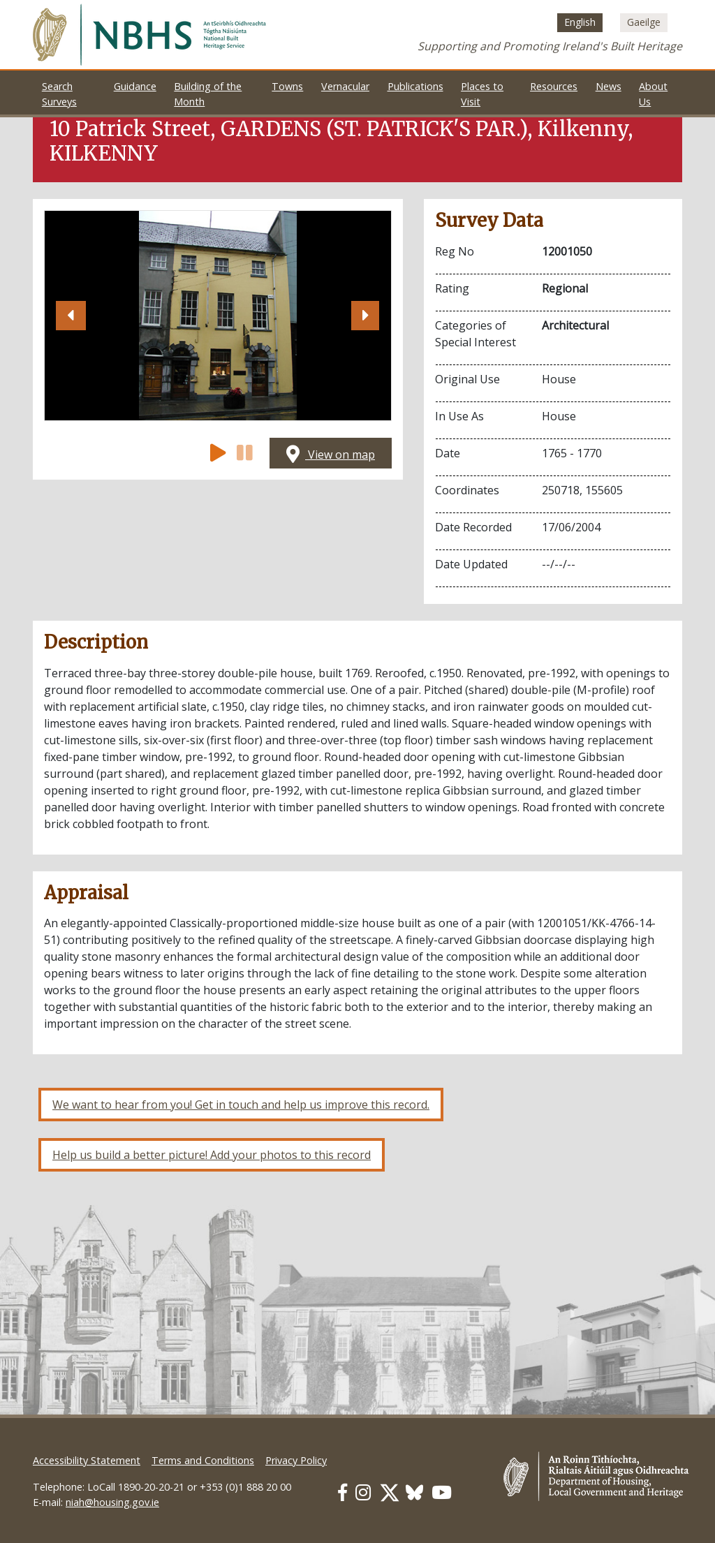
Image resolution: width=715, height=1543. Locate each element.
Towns (287, 86)
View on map (330, 454)
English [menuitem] (580, 22)
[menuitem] (580, 22)
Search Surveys (59, 94)
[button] (70, 315)
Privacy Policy (296, 1460)
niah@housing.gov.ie (112, 1502)
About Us (653, 94)
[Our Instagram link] (363, 1492)
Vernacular (345, 86)
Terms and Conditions (203, 1460)
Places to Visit (482, 94)
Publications (415, 86)
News (608, 86)
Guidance (135, 86)
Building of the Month (208, 94)
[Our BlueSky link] (414, 1492)
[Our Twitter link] (389, 1492)
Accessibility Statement (86, 1460)
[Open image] (217, 315)
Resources (553, 86)
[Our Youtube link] (442, 1492)
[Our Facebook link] (342, 1492)
